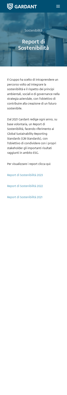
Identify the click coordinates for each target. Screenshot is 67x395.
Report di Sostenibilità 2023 (25, 175)
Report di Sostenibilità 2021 (25, 197)
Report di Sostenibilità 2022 (25, 186)
